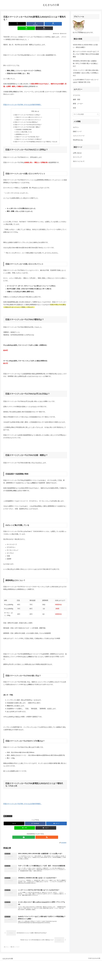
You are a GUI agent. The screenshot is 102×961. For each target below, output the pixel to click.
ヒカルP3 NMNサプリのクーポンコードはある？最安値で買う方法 (85, 81)
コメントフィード (78, 136)
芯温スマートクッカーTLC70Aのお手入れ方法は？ (27, 121)
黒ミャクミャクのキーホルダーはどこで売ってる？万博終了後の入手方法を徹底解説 (86, 54)
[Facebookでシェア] (24, 24)
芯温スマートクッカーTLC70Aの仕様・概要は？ (27, 123)
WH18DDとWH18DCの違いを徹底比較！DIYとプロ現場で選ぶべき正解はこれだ (85, 63)
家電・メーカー (8, 813)
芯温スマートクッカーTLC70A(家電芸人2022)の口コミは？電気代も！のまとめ (36, 139)
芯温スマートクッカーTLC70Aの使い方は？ (27, 134)
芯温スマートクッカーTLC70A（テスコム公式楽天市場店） (22, 100)
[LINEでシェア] (46, 24)
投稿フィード (77, 131)
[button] (57, 24)
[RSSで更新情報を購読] (37, 834)
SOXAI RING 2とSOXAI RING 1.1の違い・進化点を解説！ (85, 46)
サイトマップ (77, 157)
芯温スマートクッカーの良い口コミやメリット (28, 115)
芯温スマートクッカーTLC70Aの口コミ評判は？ (27, 110)
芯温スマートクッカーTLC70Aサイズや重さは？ (28, 136)
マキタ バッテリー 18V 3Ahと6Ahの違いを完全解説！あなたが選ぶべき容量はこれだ (86, 72)
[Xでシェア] (14, 24)
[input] (86, 114)
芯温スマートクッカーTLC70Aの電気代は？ (25, 118)
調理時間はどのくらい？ (22, 131)
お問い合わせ (77, 153)
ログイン (76, 127)
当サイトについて (78, 161)
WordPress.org (78, 140)
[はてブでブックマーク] (35, 24)
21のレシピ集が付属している (23, 128)
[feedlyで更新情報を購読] (33, 834)
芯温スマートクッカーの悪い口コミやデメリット (29, 113)
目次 (32, 107)
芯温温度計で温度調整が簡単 (23, 126)
